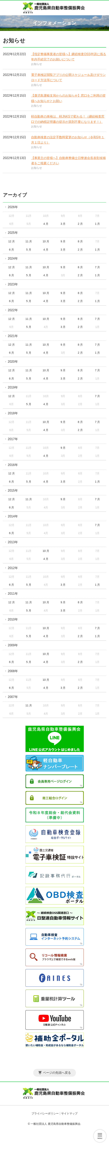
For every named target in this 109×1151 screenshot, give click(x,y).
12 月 (11, 241)
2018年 (13, 413)
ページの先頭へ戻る (57, 1072)
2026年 (13, 207)
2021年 (13, 336)
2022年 (13, 310)
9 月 (63, 241)
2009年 (13, 645)
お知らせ (36, 64)
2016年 (13, 465)
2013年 (13, 542)
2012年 (13, 568)
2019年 (13, 387)
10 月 (46, 241)
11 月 (28, 241)
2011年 (13, 593)
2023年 (13, 284)
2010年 (13, 619)
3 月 (63, 223)
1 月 (97, 223)
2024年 (13, 258)
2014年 (13, 516)
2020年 (13, 361)
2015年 (13, 490)
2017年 (13, 439)
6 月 (11, 249)
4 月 (45, 223)
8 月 (80, 241)
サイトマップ (69, 1113)
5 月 (28, 249)
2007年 (13, 697)
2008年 (13, 671)
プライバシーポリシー (45, 1113)
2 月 (80, 223)
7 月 (97, 267)
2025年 (13, 232)
